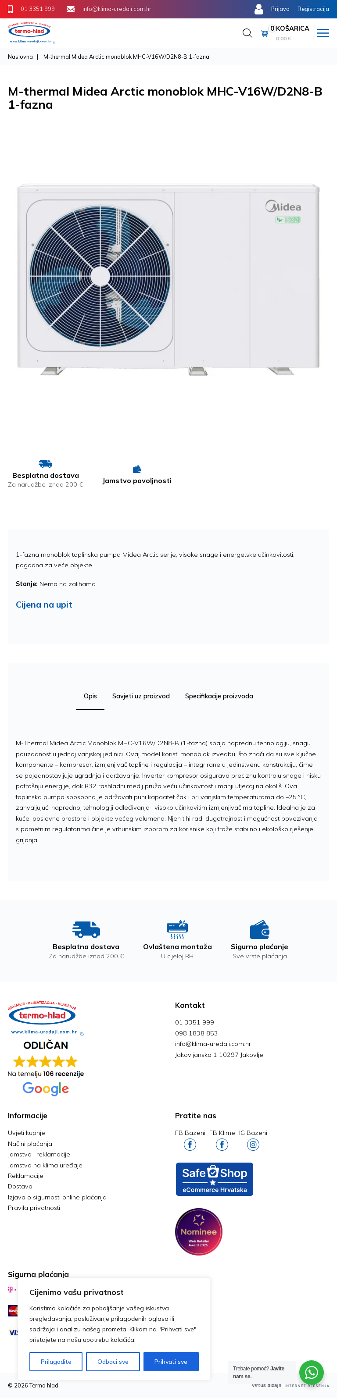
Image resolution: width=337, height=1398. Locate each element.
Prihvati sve (170, 1362)
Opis (90, 696)
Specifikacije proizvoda (220, 696)
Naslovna (20, 56)
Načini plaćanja (30, 1144)
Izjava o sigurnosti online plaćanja (57, 1197)
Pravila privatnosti (34, 1208)
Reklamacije (25, 1176)
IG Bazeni (253, 1139)
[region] (114, 1329)
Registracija (313, 8)
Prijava (280, 8)
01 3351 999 (194, 1022)
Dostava (20, 1186)
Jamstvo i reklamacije (39, 1154)
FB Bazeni (190, 1139)
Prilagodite (56, 1362)
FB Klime (222, 1139)
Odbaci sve (113, 1362)
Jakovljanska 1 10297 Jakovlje (219, 1055)
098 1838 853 (196, 1033)
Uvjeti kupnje (26, 1133)
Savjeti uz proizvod (141, 696)
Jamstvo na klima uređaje (45, 1165)
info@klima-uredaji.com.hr (213, 1044)
